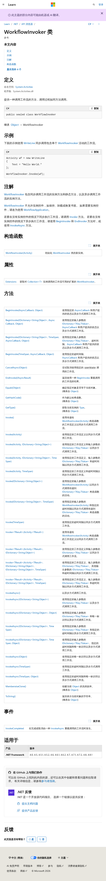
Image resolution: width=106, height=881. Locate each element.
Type (81, 407)
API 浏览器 (27, 24)
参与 (50, 865)
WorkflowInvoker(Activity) (19, 252)
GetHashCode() (13, 397)
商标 (22, 870)
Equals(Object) (13, 387)
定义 (9, 50)
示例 (9, 55)
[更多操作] (99, 24)
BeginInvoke (63, 221)
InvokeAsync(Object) (16, 656)
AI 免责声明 (13, 865)
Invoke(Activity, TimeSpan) (19, 471)
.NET (15, 24)
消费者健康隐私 (76, 865)
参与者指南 (48, 781)
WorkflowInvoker (68, 143)
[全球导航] (3, 5)
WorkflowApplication (36, 209)
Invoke (73, 216)
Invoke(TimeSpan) (15, 522)
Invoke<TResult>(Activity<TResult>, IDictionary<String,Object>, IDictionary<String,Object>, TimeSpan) (26, 566)
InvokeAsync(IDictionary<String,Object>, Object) (31, 612)
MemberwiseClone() (16, 686)
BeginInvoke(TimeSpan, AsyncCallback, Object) (30, 354)
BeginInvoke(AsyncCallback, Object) (24, 310)
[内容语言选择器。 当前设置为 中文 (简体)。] (16, 857)
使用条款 (11, 870)
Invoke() (10, 417)
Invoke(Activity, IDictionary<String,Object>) (28, 444)
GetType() (10, 407)
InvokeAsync (17, 225)
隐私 (59, 865)
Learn (7, 24)
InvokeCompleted (15, 728)
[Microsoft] (53, 4)
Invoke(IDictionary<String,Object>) (24, 481)
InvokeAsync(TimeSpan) (18, 666)
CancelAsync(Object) (16, 367)
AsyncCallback (82, 310)
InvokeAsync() (13, 592)
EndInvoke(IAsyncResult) (18, 377)
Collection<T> (35, 281)
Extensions (11, 281)
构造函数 (11, 64)
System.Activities (24, 86)
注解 (9, 59)
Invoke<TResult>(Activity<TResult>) (24, 532)
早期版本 (28, 865)
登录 (101, 4)
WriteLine (29, 143)
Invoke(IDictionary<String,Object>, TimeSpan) (30, 501)
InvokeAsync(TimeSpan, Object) (22, 676)
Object (15, 124)
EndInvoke (81, 221)
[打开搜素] (93, 5)
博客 (39, 865)
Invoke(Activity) (14, 434)
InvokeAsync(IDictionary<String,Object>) (27, 599)
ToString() (11, 696)
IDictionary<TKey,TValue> (75, 323)
